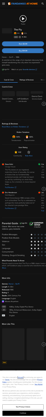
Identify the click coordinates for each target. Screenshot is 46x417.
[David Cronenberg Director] (8, 104)
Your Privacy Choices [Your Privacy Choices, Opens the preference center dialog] (23, 407)
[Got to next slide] (43, 104)
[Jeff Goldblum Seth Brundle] (22, 104)
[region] (23, 393)
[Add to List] (43, 37)
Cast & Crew (9, 80)
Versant (20, 377)
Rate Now (29, 156)
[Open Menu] (3, 3)
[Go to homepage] (23, 3)
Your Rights (38, 384)
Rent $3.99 (23, 44)
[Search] (42, 3)
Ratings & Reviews (27, 80)
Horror (11, 284)
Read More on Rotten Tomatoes (15, 127)
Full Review (10, 187)
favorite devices (30, 69)
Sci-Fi (17, 284)
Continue (23, 413)
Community (17, 156)
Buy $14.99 (23, 51)
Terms (7, 380)
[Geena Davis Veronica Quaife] (36, 104)
